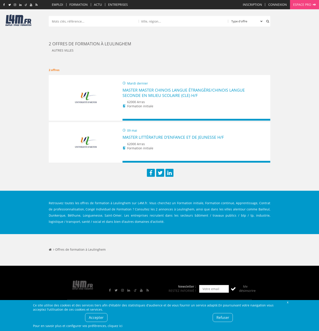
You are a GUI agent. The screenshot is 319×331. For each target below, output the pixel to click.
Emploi (57, 4)
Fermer (287, 302)
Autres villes (63, 50)
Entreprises (118, 4)
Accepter (96, 317)
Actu (98, 4)
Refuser (222, 317)
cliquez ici (115, 326)
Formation (78, 4)
